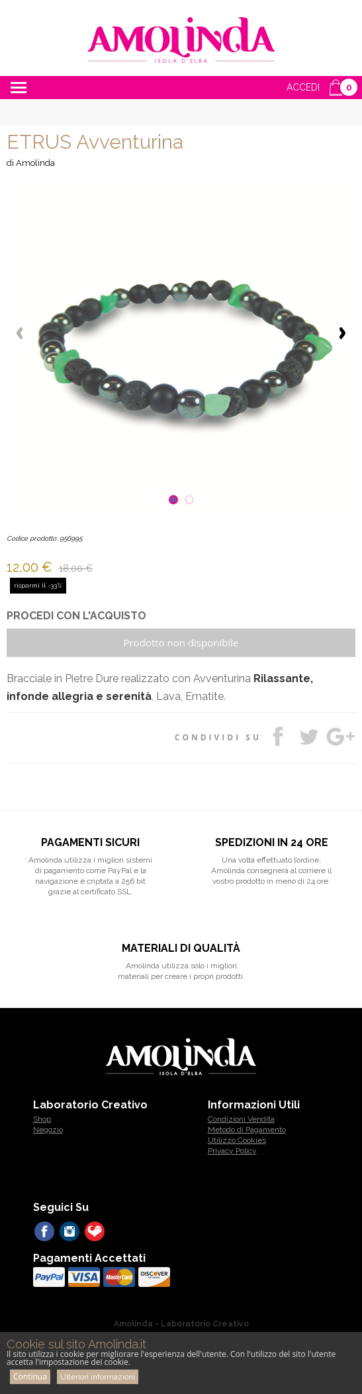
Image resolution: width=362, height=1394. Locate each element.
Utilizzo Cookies (237, 1140)
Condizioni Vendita (241, 1119)
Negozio (48, 1129)
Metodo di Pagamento (247, 1129)
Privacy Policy (232, 1150)
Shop (42, 1119)
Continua (30, 1376)
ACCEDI (303, 87)
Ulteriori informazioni (97, 1376)
